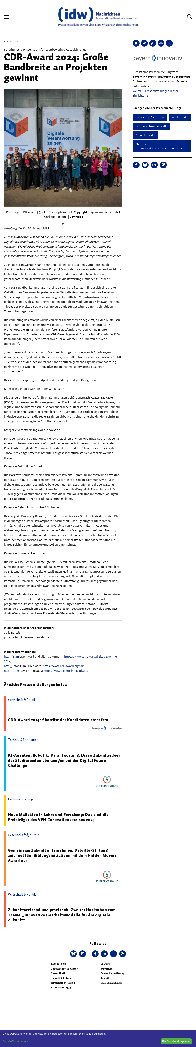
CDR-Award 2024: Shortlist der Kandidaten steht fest (58, 720)
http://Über (11, 671)
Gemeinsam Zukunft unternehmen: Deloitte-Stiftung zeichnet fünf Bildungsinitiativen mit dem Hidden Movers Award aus (62, 855)
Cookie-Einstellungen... (16, 1041)
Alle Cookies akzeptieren (176, 1041)
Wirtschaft (180, 117)
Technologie (58, 964)
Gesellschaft (145, 135)
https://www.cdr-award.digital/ (63, 666)
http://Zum (11, 656)
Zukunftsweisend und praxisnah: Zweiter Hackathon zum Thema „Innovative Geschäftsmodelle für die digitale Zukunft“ (62, 915)
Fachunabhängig (61, 987)
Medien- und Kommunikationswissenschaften (160, 146)
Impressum (106, 968)
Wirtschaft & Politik (63, 983)
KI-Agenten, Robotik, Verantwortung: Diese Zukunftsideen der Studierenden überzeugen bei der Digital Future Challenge (64, 760)
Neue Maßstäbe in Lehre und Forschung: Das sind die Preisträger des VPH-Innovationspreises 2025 (58, 817)
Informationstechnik (151, 126)
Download (76, 217)
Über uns (105, 964)
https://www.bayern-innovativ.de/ (65, 671)
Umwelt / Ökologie (150, 117)
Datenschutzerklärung (112, 973)
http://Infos (11, 666)
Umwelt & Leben (61, 978)
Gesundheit (58, 973)
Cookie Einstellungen (111, 983)
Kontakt (104, 978)
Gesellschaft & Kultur (64, 968)
